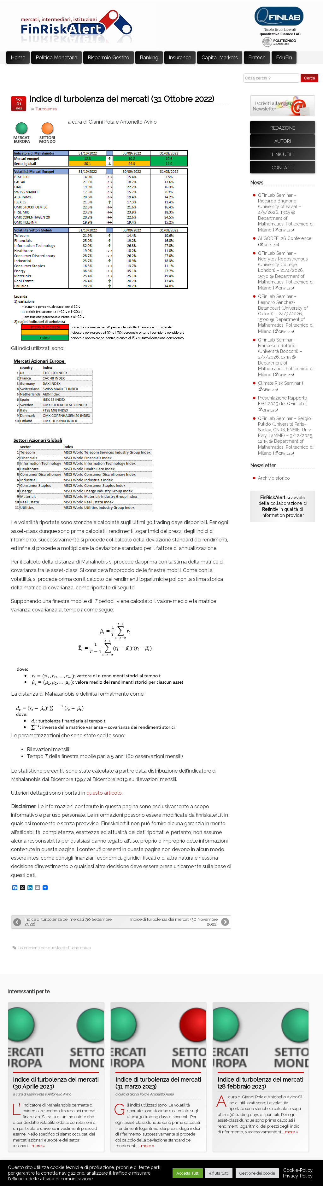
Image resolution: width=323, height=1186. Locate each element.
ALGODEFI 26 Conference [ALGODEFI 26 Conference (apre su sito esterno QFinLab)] (284, 238)
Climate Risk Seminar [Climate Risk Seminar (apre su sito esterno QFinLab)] (279, 383)
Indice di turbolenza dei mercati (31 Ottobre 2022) (121, 99)
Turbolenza (46, 109)
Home (18, 58)
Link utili (283, 154)
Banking (149, 58)
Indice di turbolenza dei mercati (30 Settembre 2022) (68, 921)
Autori (282, 141)
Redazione (282, 128)
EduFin (284, 58)
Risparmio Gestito (108, 58)
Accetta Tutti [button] (187, 1173)
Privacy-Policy (298, 1175)
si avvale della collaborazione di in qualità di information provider (282, 506)
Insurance (180, 58)
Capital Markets (220, 58)
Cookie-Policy (298, 1170)
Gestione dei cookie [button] (257, 1173)
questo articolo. (104, 793)
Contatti (282, 167)
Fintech (257, 58)
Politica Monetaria (56, 58)
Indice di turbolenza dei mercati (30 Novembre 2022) (174, 921)
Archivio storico (274, 478)
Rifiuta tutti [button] (218, 1173)
